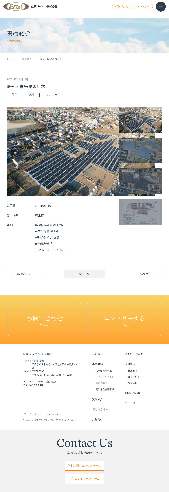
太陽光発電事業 (104, 370)
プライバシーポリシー (32, 414)
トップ (10, 59)
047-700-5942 (36, 385)
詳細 (10, 225)
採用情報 (130, 364)
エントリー (143, 6)
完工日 (11, 205)
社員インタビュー (137, 377)
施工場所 (13, 215)
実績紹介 (27, 59)
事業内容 (97, 364)
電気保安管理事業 (105, 389)
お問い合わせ (121, 6)
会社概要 (97, 354)
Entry (124, 319)
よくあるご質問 (134, 354)
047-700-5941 (36, 381)
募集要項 (132, 370)
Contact (45, 319)
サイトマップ (52, 414)
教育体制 (132, 383)
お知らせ (97, 419)
